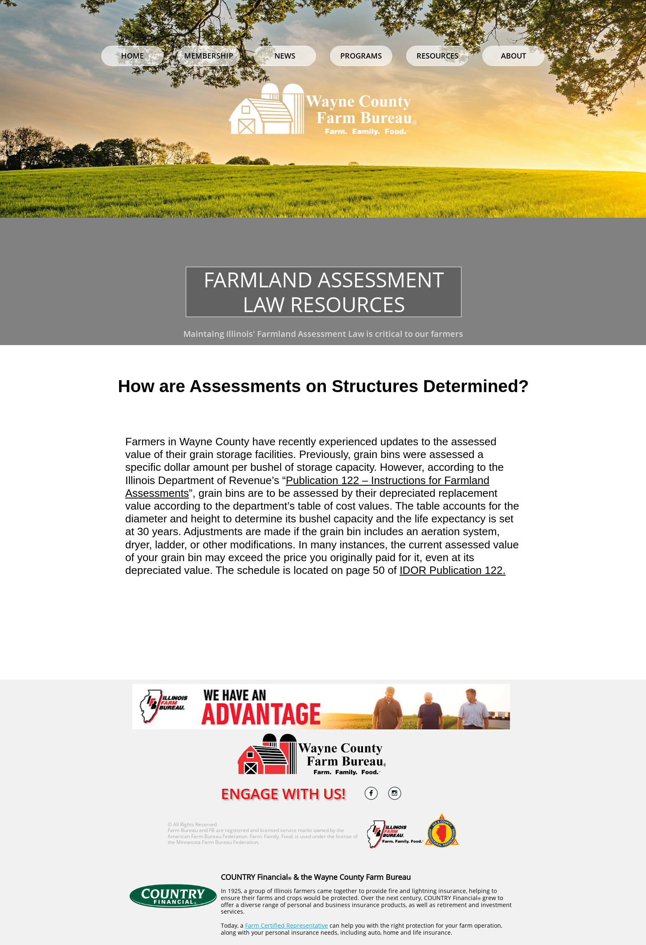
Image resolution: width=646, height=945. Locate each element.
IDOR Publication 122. (453, 570)
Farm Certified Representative (286, 925)
